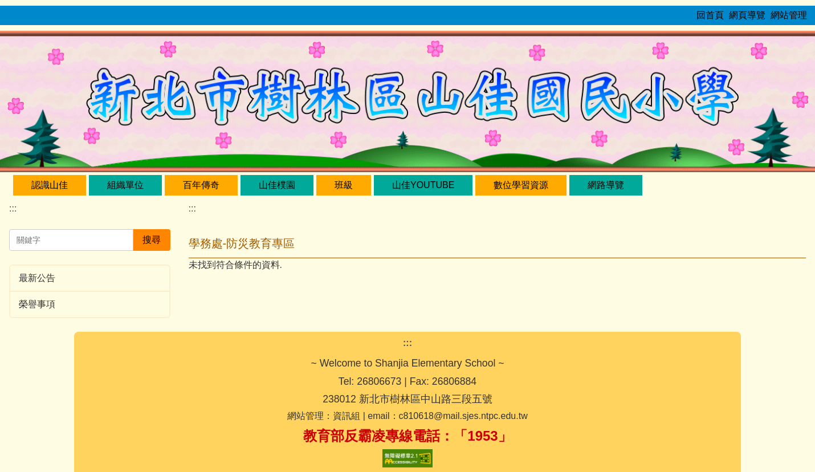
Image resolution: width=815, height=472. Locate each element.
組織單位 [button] (125, 185)
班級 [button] (344, 185)
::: (13, 208)
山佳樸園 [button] (277, 185)
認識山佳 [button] (49, 185)
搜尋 (151, 240)
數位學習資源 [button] (521, 185)
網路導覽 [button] (606, 185)
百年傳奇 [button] (201, 185)
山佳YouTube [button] (423, 185)
